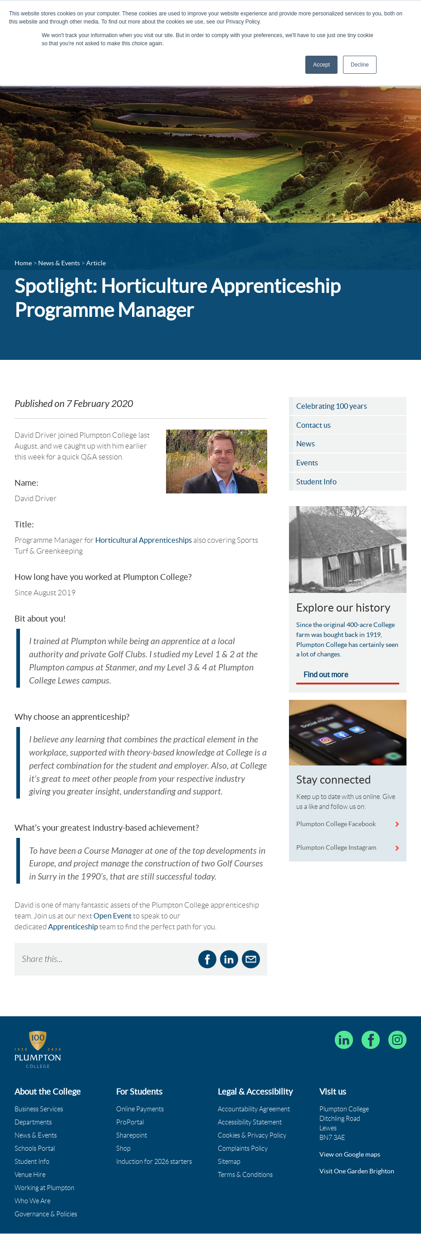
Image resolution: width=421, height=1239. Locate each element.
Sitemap (229, 1144)
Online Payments (140, 1091)
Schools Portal (35, 1131)
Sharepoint (131, 1118)
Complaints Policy (243, 1131)
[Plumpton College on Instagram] (397, 1023)
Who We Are (32, 1183)
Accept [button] (321, 65)
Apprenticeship (73, 909)
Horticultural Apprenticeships (143, 542)
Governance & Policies (46, 1197)
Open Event (112, 899)
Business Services (39, 1091)
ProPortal (130, 1105)
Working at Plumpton (44, 1170)
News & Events (36, 1118)
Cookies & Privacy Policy (252, 1118)
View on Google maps (349, 1137)
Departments (33, 1105)
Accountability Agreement (254, 1091)
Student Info (32, 1144)
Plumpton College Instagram (336, 849)
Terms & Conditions (245, 1157)
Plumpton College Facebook (336, 825)
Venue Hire (30, 1157)
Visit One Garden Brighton (356, 1154)
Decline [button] (360, 65)
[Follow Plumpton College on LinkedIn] (344, 1023)
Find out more (326, 676)
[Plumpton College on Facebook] (371, 1023)
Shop (123, 1131)
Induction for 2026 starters (154, 1144)
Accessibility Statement (250, 1105)
